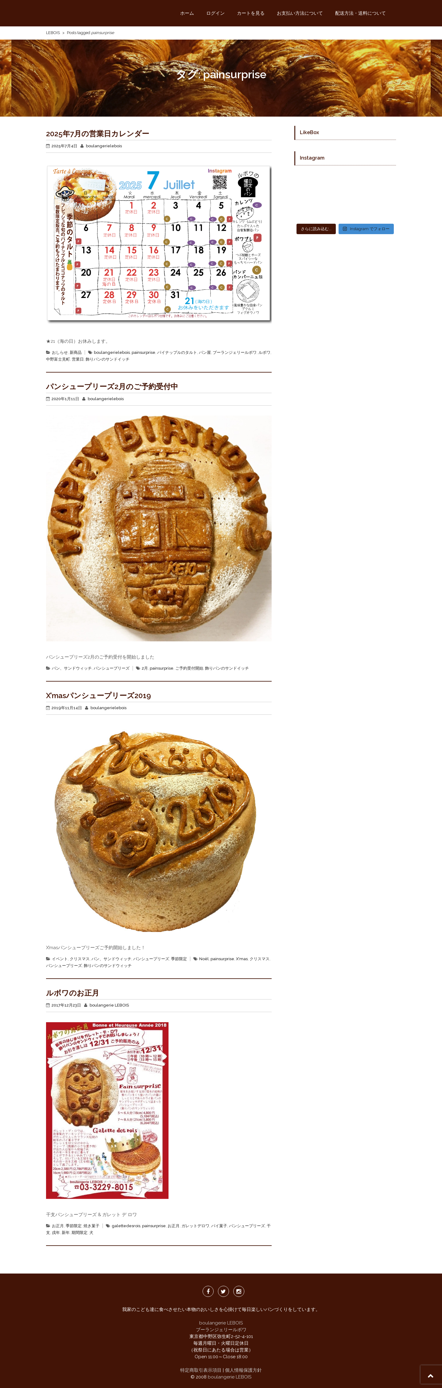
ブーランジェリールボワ (235, 352)
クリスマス (80, 959)
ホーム (187, 13)
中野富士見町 (58, 359)
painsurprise (143, 352)
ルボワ (264, 352)
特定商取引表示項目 (201, 1370)
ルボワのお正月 (72, 992)
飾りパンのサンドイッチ (108, 359)
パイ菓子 (219, 1226)
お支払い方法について (300, 13)
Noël (204, 959)
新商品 (76, 352)
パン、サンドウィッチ (72, 668)
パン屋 (205, 352)
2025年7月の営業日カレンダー (97, 133)
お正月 (58, 1226)
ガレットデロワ (195, 1226)
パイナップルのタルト (177, 352)
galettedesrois (126, 1226)
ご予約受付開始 (189, 668)
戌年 (56, 1232)
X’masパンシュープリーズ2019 (98, 695)
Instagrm (238, 1291)
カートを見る (251, 13)
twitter (223, 1291)
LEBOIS (53, 32)
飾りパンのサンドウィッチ (108, 965)
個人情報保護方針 (243, 1370)
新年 (66, 1232)
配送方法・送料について (360, 13)
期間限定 (79, 1232)
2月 (145, 668)
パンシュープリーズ (112, 668)
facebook (208, 1291)
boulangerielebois (104, 146)
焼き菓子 (91, 1226)
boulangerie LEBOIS (109, 1005)
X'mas (242, 959)
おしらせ (60, 352)
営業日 (78, 359)
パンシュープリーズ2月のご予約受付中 (112, 386)
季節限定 (179, 959)
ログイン (215, 13)
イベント (60, 959)
